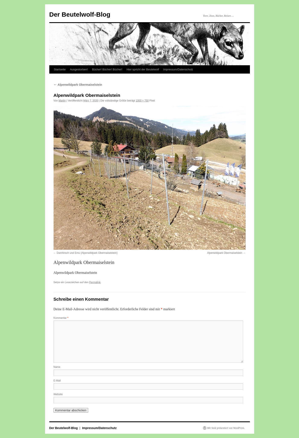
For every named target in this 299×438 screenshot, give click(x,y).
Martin (62, 100)
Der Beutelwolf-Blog (80, 14)
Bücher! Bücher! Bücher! (107, 69)
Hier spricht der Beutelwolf (143, 69)
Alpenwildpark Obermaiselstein (78, 84)
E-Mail (57, 380)
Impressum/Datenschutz (178, 69)
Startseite (60, 69)
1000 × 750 (142, 100)
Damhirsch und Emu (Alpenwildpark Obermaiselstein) (87, 252)
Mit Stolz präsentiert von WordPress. (226, 427)
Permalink (95, 282)
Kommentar (61, 317)
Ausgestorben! (79, 69)
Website (58, 394)
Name (57, 366)
